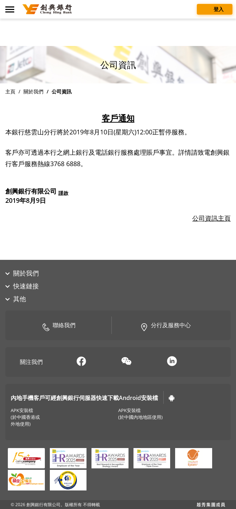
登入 (215, 8)
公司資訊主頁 (211, 218)
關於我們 (33, 91)
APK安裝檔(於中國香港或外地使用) (25, 417)
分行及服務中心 (165, 325)
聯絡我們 (58, 325)
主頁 (10, 91)
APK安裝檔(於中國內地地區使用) (140, 413)
